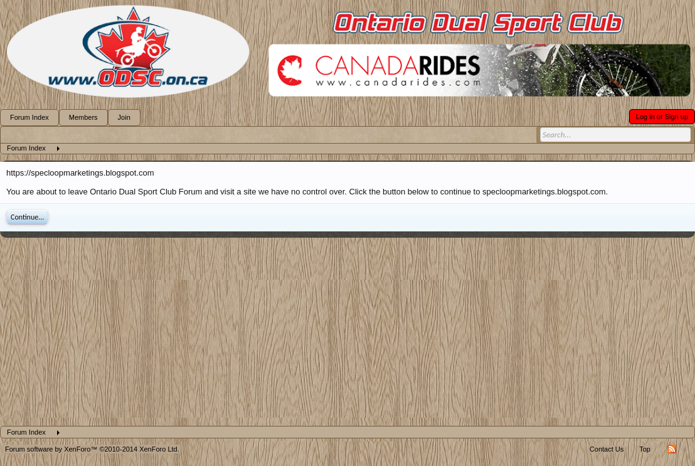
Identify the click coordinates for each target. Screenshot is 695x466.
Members (83, 117)
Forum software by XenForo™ (92, 449)
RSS (671, 449)
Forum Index (29, 117)
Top (644, 449)
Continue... (27, 217)
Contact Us (606, 449)
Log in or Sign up (662, 116)
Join (124, 117)
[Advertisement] (347, 332)
